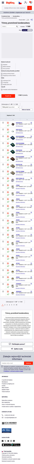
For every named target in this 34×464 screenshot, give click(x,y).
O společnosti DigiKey (7, 380)
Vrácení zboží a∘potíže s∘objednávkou (11, 406)
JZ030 (17, 192)
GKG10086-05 (20, 178)
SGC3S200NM (20, 156)
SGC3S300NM (20, 143)
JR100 (18, 263)
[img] (10, 3)
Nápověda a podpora (7, 400)
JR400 (18, 249)
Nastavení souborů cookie (8, 461)
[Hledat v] (9, 26)
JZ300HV (18, 283)
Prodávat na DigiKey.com (8, 383)
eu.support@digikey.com (9, 418)
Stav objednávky (6, 402)
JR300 (17, 220)
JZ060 (17, 185)
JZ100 (17, 234)
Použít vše (8, 96)
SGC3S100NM (20, 171)
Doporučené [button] (8, 107)
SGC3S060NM (20, 136)
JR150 (18, 270)
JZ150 (17, 228)
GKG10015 (19, 129)
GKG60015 (19, 122)
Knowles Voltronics (20, 188)
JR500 (18, 277)
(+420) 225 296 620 (8, 415)
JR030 (18, 199)
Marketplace (5, 382)
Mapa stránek (5, 387)
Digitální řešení (5, 389)
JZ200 (17, 241)
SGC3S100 (19, 164)
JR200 (17, 255)
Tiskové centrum (6, 391)
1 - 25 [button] (10, 104)
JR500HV (18, 291)
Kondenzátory (16, 16)
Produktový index (5, 16)
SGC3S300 (19, 150)
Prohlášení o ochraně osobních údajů (13, 371)
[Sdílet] (32, 20)
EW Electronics (19, 126)
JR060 (18, 206)
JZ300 (17, 212)
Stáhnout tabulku (26, 109)
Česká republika (6, 451)
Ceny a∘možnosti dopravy (8, 404)
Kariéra (3, 385)
